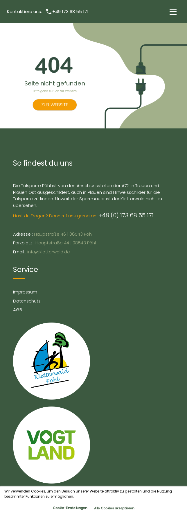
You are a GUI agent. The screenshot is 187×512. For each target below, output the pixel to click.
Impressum (25, 292)
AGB (17, 310)
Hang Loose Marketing (131, 493)
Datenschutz (26, 301)
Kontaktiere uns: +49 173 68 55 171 (48, 11)
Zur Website (54, 104)
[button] (172, 11)
